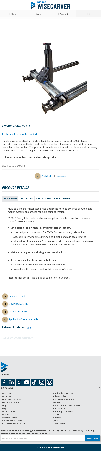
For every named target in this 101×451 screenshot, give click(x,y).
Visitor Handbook (10, 402)
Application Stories (11, 399)
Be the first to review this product (19, 134)
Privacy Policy (59, 396)
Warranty (58, 402)
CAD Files (6, 393)
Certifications (8, 411)
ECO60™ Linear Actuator (18, 337)
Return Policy (59, 408)
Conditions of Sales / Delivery (67, 405)
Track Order (59, 423)
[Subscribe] (92, 438)
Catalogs (6, 396)
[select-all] (29, 327)
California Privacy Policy (65, 393)
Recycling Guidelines (63, 411)
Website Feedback (11, 417)
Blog (4, 405)
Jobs (55, 420)
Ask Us (56, 414)
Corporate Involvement (13, 423)
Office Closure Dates (12, 420)
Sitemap (6, 414)
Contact (57, 417)
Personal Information (63, 399)
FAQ (4, 408)
